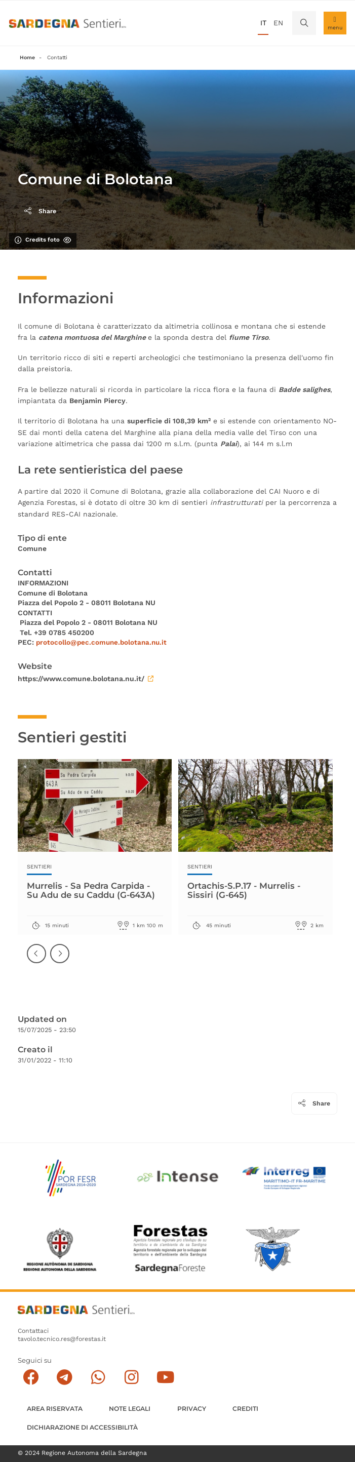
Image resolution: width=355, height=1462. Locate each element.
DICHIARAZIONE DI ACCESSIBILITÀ (82, 1427)
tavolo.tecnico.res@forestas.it (62, 1338)
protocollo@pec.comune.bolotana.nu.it (103, 642)
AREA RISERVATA (55, 1408)
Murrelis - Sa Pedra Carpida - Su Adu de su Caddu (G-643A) (94, 890)
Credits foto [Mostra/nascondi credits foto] (43, 240)
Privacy (191, 1408)
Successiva (60, 961)
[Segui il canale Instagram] (132, 1377)
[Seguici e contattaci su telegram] (64, 1377)
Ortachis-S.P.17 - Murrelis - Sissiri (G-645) (246, 890)
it (263, 23)
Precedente (37, 961)
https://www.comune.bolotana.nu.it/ (85, 679)
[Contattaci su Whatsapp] (98, 1377)
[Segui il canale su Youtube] (165, 1377)
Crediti (245, 1408)
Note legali (129, 1408)
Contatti (57, 57)
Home (27, 57)
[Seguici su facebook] (31, 1377)
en (278, 23)
